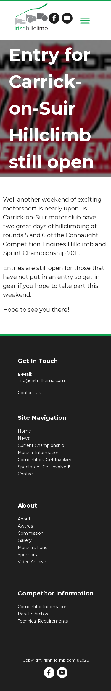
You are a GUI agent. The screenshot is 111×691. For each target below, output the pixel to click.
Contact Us (29, 392)
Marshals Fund (33, 547)
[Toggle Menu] (85, 20)
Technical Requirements (43, 621)
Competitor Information (42, 606)
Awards (25, 526)
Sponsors (27, 554)
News (24, 438)
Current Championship (41, 445)
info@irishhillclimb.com (41, 380)
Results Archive (34, 614)
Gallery (25, 540)
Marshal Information (38, 452)
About (24, 519)
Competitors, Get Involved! (45, 459)
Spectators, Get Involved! (44, 466)
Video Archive (32, 561)
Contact (26, 474)
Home (24, 431)
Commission (31, 533)
